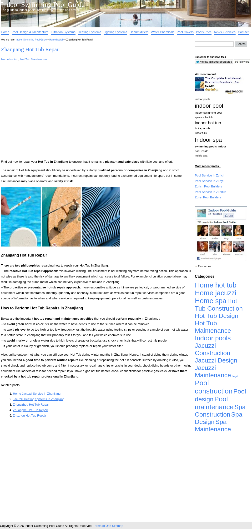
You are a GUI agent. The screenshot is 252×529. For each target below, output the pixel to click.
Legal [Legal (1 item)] (235, 376)
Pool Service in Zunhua (210, 192)
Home (5, 32)
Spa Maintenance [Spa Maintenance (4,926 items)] (213, 425)
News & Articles (224, 32)
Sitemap (117, 526)
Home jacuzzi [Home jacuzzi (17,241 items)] (216, 293)
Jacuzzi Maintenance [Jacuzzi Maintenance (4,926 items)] (213, 371)
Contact (243, 32)
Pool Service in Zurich (209, 175)
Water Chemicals (162, 32)
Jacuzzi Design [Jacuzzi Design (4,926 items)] (216, 360)
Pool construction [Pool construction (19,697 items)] (213, 387)
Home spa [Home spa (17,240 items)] (211, 301)
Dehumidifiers (139, 32)
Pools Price (204, 32)
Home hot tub (56, 39)
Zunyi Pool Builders (208, 197)
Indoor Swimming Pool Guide (43, 4)
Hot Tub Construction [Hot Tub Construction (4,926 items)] (219, 304)
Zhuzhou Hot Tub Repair (29, 415)
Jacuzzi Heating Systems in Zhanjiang (38, 399)
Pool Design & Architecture (30, 32)
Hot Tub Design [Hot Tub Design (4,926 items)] (216, 315)
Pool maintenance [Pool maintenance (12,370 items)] (214, 403)
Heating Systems (89, 32)
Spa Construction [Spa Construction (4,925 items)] (220, 410)
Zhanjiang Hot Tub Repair (30, 49)
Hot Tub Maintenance (33, 59)
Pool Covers (185, 32)
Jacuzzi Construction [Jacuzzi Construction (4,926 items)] (212, 349)
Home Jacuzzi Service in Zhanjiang (36, 393)
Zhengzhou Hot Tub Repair (31, 404)
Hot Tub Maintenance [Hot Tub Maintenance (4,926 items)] (213, 327)
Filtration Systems (63, 32)
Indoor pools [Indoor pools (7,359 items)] (213, 338)
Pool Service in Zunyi (209, 181)
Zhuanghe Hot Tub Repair (30, 410)
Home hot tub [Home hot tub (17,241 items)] (216, 285)
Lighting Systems (115, 32)
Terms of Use (102, 526)
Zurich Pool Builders (208, 186)
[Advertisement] (45, 113)
